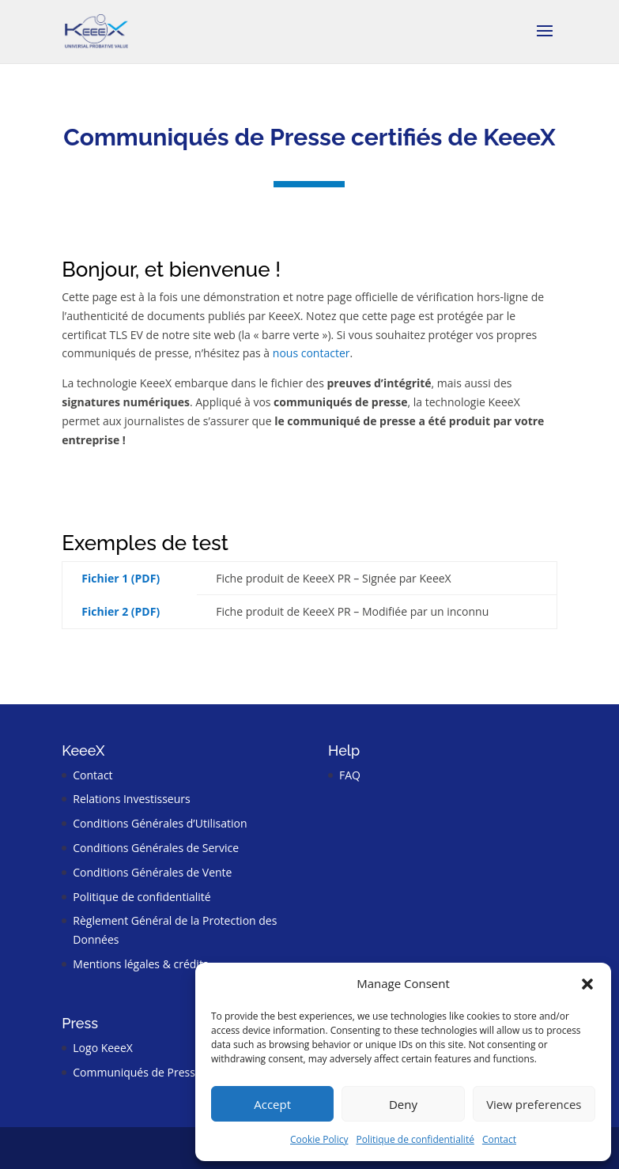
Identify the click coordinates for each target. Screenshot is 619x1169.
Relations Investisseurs (131, 798)
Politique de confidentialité (415, 1139)
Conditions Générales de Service (156, 847)
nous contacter (311, 352)
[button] (587, 984)
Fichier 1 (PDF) (120, 578)
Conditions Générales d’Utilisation (160, 823)
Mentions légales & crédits (140, 963)
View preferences (533, 1104)
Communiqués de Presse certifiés (159, 1072)
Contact (499, 1139)
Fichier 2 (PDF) (120, 611)
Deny (403, 1104)
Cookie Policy (319, 1139)
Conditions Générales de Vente (152, 872)
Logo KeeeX (103, 1047)
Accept (272, 1104)
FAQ (349, 774)
